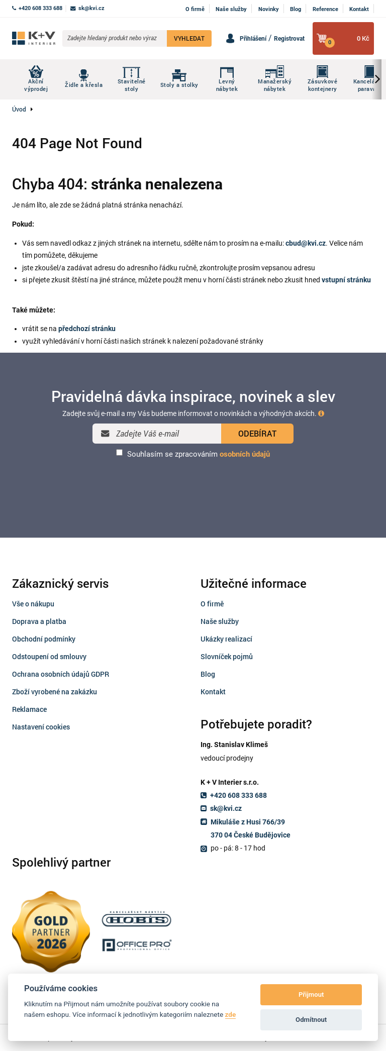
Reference (325, 9)
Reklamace (29, 709)
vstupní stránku (346, 280)
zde (230, 1014)
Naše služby (231, 9)
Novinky (268, 9)
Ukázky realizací (226, 639)
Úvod (19, 109)
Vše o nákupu (33, 603)
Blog (295, 9)
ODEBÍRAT (257, 433)
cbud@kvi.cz (305, 243)
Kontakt (359, 9)
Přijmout (311, 994)
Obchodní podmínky (43, 639)
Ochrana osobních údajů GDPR (60, 674)
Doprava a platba (39, 621)
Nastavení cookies (41, 726)
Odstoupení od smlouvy (49, 656)
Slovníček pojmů (227, 656)
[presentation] (193, 485)
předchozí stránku (87, 329)
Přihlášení (253, 38)
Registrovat (289, 38)
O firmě (195, 9)
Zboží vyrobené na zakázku (54, 691)
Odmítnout (311, 1019)
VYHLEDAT (189, 38)
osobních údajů (245, 454)
